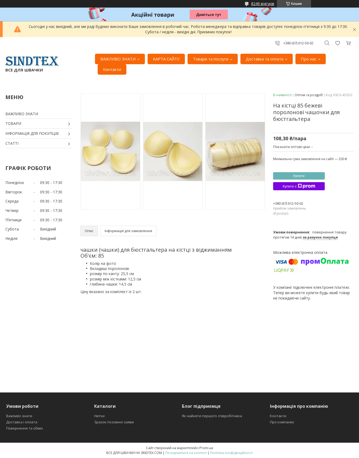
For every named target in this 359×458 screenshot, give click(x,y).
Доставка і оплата (21, 422)
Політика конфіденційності (231, 452)
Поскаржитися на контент (186, 452)
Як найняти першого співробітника (212, 415)
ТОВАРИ (13, 123)
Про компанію (282, 422)
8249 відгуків (262, 3)
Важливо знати (19, 415)
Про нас (308, 59)
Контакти (112, 69)
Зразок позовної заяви (114, 422)
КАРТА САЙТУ (166, 59)
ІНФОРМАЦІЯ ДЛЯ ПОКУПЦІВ (32, 133)
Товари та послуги (210, 59)
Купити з (299, 186)
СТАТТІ (12, 143)
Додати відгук (337, 43)
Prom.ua (206, 447)
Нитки (99, 415)
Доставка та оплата (264, 59)
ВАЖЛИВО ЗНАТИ (117, 59)
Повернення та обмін (24, 428)
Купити (299, 176)
